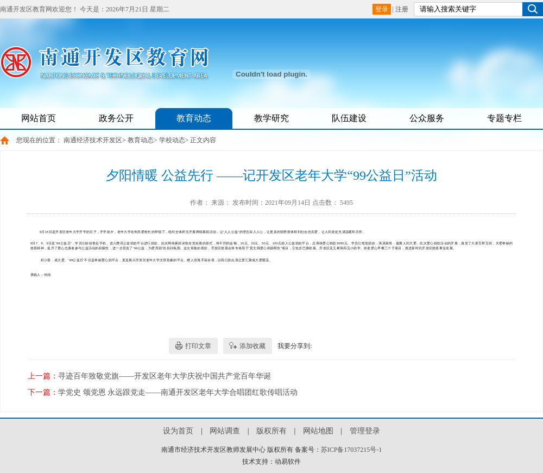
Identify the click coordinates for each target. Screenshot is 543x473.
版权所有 (271, 431)
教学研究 (271, 118)
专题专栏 (504, 118)
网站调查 (225, 431)
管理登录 (365, 431)
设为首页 (178, 431)
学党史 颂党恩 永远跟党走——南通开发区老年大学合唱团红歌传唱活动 (178, 392)
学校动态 (172, 140)
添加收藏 (252, 346)
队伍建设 (349, 118)
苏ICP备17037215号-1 (351, 449)
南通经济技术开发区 (93, 140)
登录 (381, 9)
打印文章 (198, 346)
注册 (401, 9)
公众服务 (426, 118)
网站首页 (38, 118)
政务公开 (116, 118)
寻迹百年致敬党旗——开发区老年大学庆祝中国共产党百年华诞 (164, 376)
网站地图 (318, 431)
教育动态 (193, 118)
